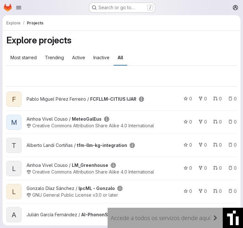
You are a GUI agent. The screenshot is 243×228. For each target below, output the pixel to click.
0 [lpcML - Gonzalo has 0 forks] (202, 191)
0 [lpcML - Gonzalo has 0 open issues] (232, 191)
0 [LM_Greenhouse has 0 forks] (202, 168)
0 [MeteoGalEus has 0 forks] (202, 121)
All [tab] (120, 57)
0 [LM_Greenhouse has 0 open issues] (232, 168)
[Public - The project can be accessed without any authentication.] (141, 99)
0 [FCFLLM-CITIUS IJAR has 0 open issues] (232, 98)
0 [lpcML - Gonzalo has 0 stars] (188, 191)
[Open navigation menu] (19, 8)
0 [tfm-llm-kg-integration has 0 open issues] (232, 145)
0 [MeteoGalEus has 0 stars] (188, 121)
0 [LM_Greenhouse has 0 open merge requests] (217, 168)
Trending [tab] (54, 57)
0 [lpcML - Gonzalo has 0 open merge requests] (217, 191)
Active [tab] (78, 57)
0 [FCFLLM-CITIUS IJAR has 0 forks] (202, 98)
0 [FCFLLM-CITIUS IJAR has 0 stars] (188, 98)
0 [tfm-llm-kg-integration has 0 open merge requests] (217, 145)
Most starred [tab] (23, 57)
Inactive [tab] (101, 57)
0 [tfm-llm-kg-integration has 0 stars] (188, 145)
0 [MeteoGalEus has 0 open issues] (232, 121)
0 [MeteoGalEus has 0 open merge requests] (217, 121)
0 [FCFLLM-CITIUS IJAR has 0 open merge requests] (217, 98)
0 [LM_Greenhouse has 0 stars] (188, 168)
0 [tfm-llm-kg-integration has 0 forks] (202, 145)
